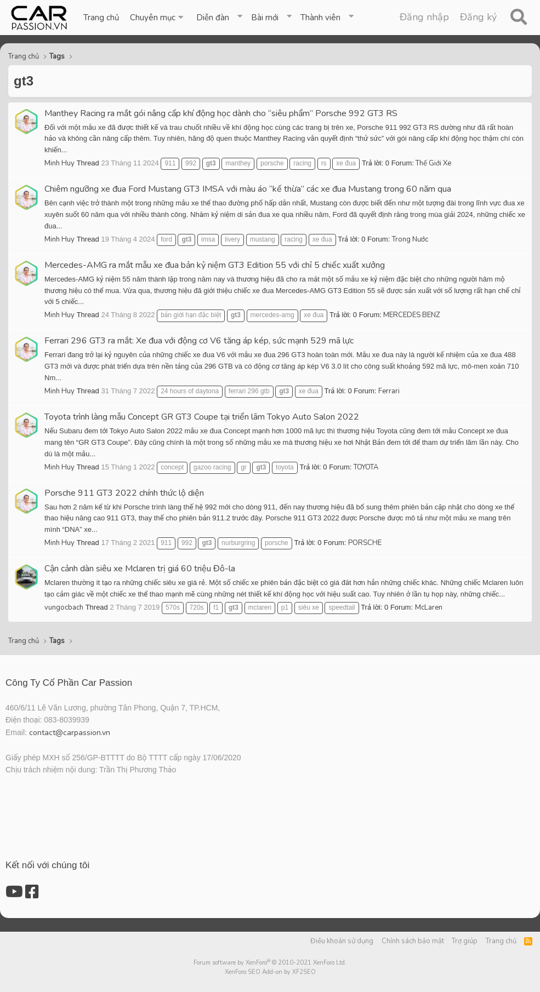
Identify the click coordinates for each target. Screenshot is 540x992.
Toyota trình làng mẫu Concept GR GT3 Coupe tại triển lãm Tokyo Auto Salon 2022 (201, 417)
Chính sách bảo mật (413, 941)
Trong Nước (410, 239)
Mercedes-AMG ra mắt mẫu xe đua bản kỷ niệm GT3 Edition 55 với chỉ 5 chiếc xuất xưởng (214, 265)
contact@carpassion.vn (69, 732)
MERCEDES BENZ (411, 315)
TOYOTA (366, 467)
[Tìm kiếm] (518, 17)
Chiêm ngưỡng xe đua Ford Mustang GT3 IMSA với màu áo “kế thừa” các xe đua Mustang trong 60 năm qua (247, 189)
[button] (157, 17)
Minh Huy (59, 163)
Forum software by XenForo (270, 963)
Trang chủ (101, 17)
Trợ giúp (465, 941)
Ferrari (389, 391)
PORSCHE (365, 543)
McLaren (428, 607)
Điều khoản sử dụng (341, 941)
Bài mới (264, 17)
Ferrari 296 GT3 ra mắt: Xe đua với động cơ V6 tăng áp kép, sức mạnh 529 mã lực (199, 341)
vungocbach (63, 607)
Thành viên (320, 17)
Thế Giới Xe (433, 163)
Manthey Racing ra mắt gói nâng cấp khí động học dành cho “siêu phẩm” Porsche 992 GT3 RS (220, 113)
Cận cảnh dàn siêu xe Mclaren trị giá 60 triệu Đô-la (139, 569)
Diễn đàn (212, 17)
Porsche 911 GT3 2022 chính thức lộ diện (124, 493)
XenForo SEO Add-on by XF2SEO (270, 972)
